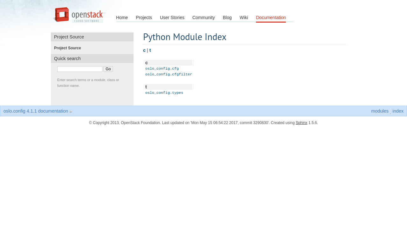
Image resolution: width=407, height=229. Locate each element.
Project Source (69, 48)
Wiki (244, 17)
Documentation (271, 17)
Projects (144, 17)
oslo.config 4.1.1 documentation (35, 112)
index (398, 112)
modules (379, 112)
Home (122, 17)
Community (203, 17)
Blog (227, 17)
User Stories (172, 17)
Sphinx (301, 124)
